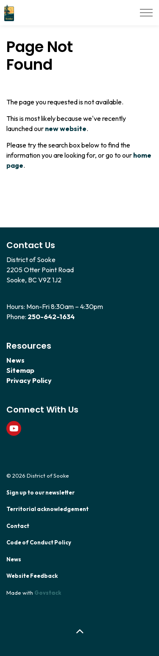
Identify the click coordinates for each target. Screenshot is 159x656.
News (15, 360)
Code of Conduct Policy (38, 542)
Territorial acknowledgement (47, 509)
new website (65, 128)
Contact (17, 525)
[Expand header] (146, 12)
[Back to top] (79, 631)
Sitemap (20, 370)
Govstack (47, 592)
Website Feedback (32, 575)
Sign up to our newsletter (40, 492)
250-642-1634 (51, 316)
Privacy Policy (29, 380)
